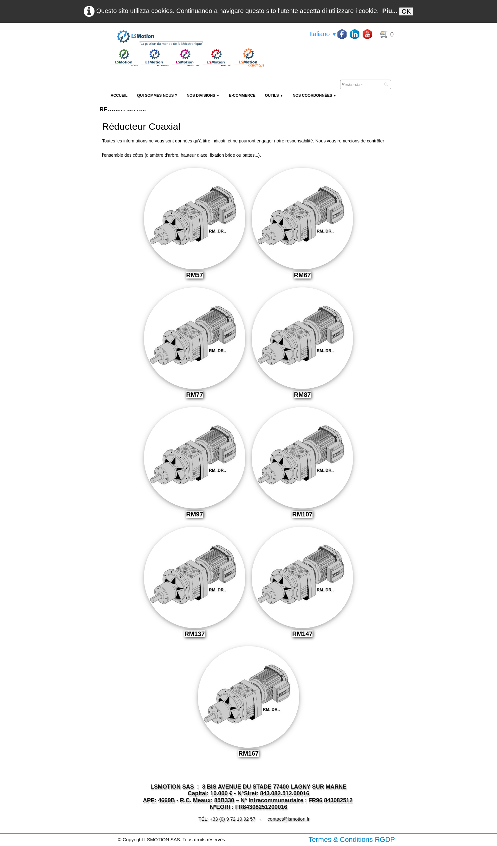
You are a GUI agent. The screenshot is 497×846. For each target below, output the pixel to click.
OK (406, 11)
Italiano (323, 33)
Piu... (389, 10)
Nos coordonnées (314, 95)
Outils (274, 95)
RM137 (194, 633)
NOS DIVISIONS (203, 95)
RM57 (194, 275)
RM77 (194, 394)
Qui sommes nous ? (157, 95)
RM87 (302, 394)
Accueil (119, 95)
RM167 (248, 753)
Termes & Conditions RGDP (351, 839)
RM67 (302, 275)
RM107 (302, 514)
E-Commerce (242, 95)
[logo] (187, 38)
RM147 (302, 633)
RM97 (194, 514)
